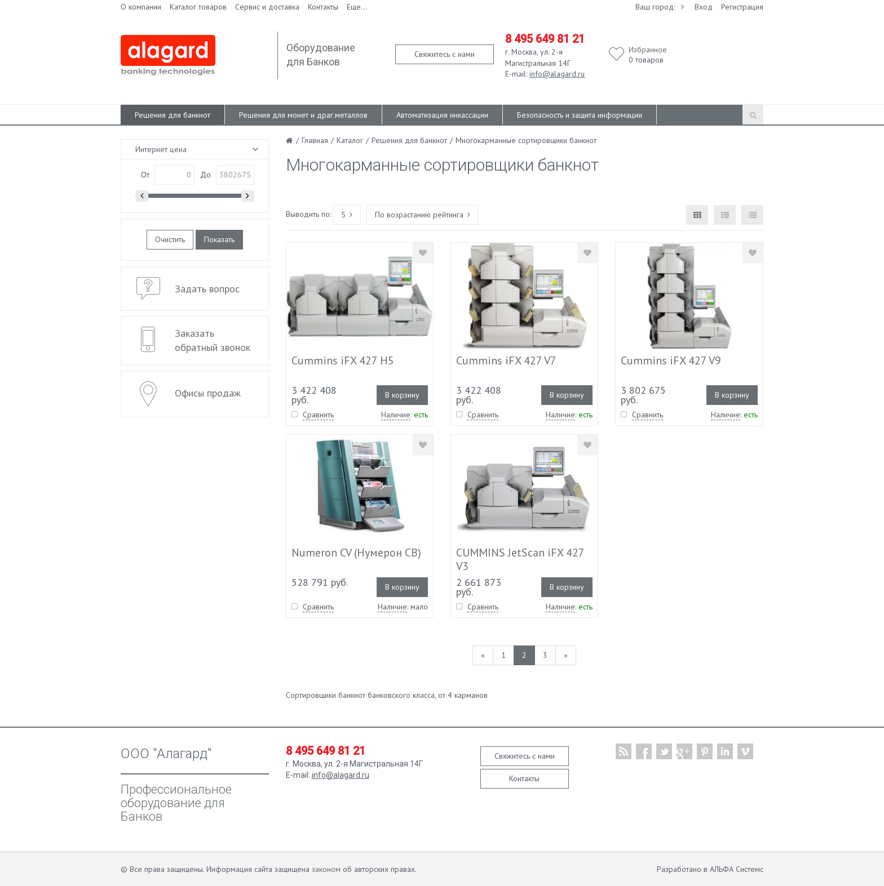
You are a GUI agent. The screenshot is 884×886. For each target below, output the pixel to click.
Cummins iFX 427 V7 (506, 360)
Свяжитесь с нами (444, 54)
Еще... (357, 7)
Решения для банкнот (172, 115)
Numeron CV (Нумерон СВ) (356, 552)
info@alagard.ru (557, 74)
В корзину (402, 395)
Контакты (323, 7)
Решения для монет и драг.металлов (303, 115)
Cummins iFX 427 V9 (671, 360)
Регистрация (742, 7)
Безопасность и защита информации (579, 115)
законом (326, 869)
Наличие (395, 414)
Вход (704, 7)
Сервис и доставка (267, 7)
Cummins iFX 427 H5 (342, 360)
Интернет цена (161, 149)
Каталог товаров (198, 7)
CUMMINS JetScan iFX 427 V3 (520, 559)
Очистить (170, 239)
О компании (141, 7)
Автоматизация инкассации (442, 115)
